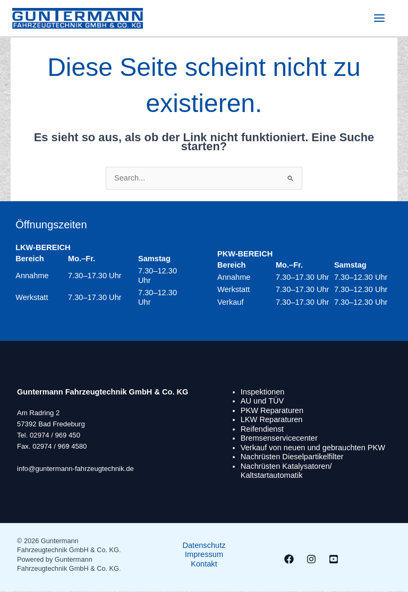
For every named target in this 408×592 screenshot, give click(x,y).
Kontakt (204, 564)
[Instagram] (311, 559)
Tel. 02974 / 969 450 (48, 436)
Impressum (204, 555)
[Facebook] (289, 559)
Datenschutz (203, 545)
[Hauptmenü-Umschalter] (379, 18)
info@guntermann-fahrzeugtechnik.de (75, 469)
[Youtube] (333, 559)
